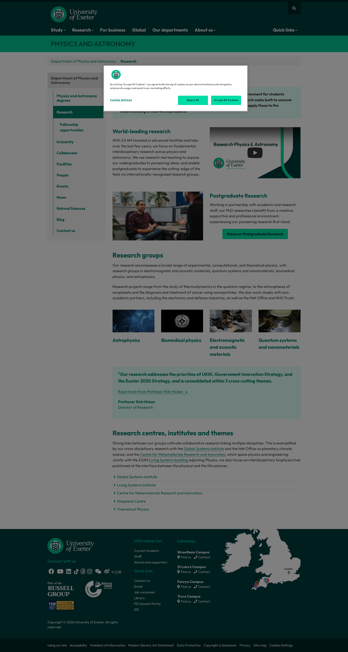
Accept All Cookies (226, 100)
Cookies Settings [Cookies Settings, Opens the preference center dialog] (121, 99)
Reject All (193, 100)
